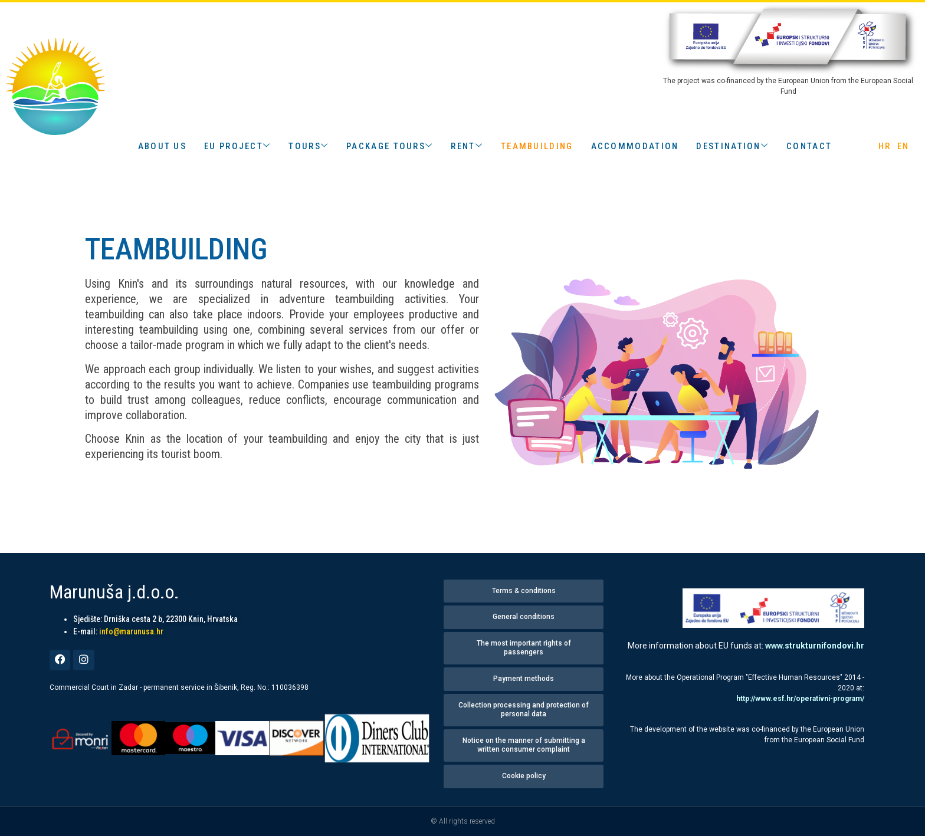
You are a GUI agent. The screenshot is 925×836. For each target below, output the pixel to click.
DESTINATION (732, 146)
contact (809, 146)
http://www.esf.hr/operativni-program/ (800, 699)
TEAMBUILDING (537, 146)
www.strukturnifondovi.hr (814, 645)
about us (162, 146)
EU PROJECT (237, 146)
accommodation (635, 146)
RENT (467, 146)
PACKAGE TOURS (389, 146)
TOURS (308, 146)
